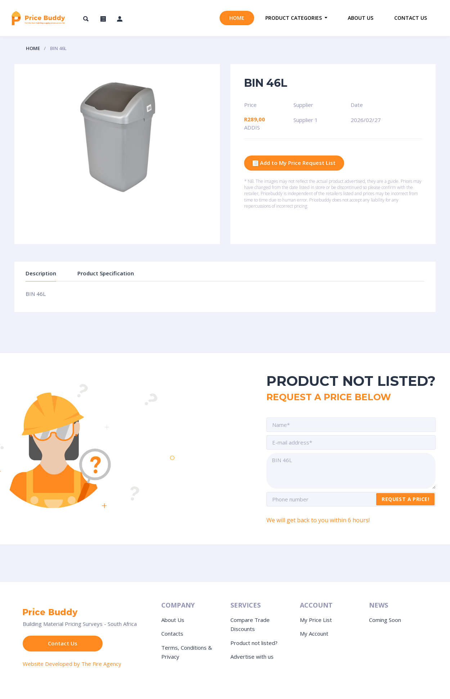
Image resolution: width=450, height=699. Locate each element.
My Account (314, 633)
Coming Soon (385, 619)
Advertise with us (252, 656)
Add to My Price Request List (294, 163)
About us (360, 17)
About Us (172, 619)
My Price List (316, 619)
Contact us (410, 17)
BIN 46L (351, 471)
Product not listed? (254, 642)
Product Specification (105, 273)
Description (41, 273)
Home (236, 17)
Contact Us (62, 643)
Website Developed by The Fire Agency (72, 663)
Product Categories (293, 17)
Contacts (172, 633)
